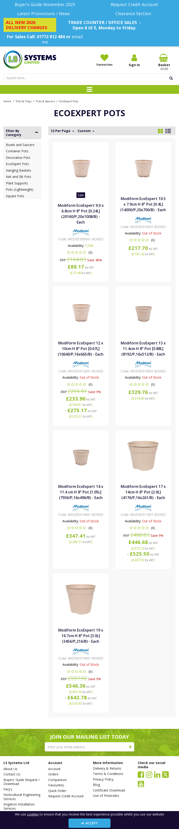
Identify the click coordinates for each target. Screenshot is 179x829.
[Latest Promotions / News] (44, 13)
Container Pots (17, 151)
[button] (80, 252)
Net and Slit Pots (18, 176)
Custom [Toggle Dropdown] (85, 131)
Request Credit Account (66, 796)
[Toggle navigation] (89, 89)
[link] (141, 774)
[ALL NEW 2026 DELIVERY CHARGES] (29, 25)
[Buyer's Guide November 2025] (44, 4)
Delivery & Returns (107, 768)
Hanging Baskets (18, 170)
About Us (10, 769)
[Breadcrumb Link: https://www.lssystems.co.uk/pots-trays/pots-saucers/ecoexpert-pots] (68, 101)
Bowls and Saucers (20, 145)
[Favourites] (104, 60)
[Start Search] (171, 78)
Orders (53, 774)
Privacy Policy (103, 779)
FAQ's (7, 789)
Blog (96, 785)
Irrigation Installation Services (18, 806)
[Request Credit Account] (134, 4)
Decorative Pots (18, 157)
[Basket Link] (164, 62)
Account (54, 769)
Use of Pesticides (106, 796)
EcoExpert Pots (17, 164)
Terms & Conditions (108, 774)
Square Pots (15, 196)
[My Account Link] (134, 60)
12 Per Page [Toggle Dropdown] (61, 131)
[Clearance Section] (134, 13)
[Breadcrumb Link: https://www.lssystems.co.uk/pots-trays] (23, 101)
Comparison (57, 780)
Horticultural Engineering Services (21, 797)
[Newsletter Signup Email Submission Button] (130, 746)
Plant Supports (17, 183)
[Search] (85, 78)
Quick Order (57, 791)
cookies (33, 814)
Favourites (56, 785)
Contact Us (11, 774)
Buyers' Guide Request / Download (21, 782)
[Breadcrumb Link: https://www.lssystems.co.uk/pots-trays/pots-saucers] (45, 101)
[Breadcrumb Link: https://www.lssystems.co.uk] (7, 101)
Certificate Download (109, 790)
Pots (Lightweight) (19, 189)
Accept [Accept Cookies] (89, 823)
